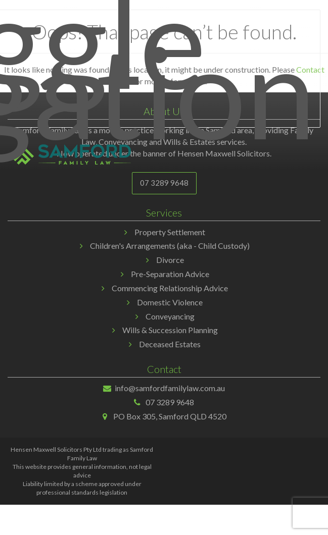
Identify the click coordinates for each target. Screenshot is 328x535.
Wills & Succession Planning (170, 330)
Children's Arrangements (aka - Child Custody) (170, 245)
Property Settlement (169, 232)
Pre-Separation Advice (170, 274)
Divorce (170, 259)
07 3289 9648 (164, 182)
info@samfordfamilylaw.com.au (170, 388)
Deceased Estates (170, 344)
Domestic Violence (170, 302)
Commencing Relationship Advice (170, 288)
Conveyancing (170, 316)
